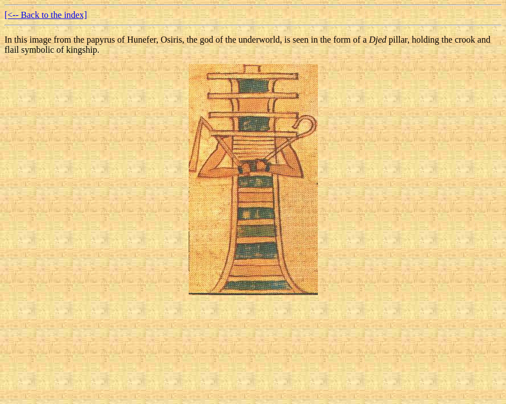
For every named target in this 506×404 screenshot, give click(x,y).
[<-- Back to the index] (45, 15)
